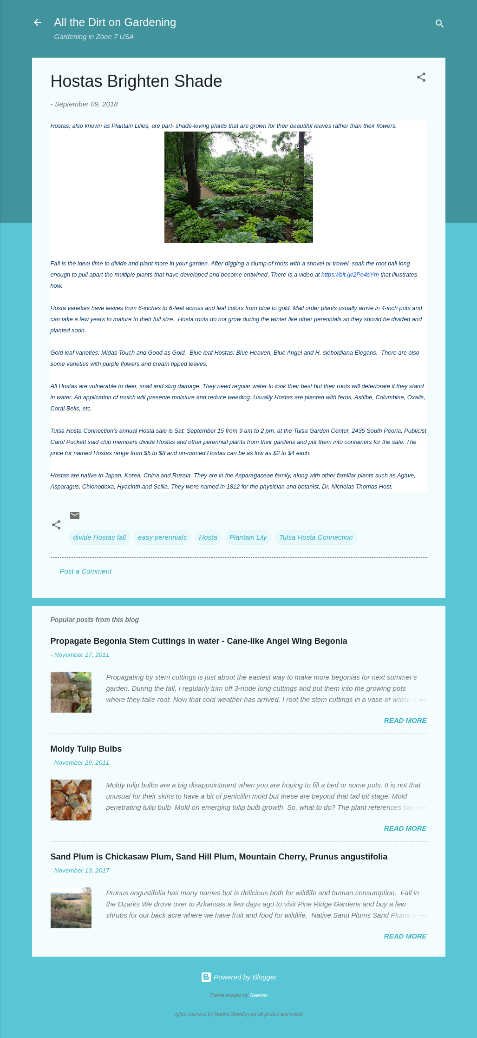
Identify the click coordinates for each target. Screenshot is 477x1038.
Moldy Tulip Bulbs (86, 749)
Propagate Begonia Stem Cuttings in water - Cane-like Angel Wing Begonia (199, 641)
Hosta (208, 537)
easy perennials (162, 537)
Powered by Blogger (238, 977)
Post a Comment (86, 571)
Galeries (258, 995)
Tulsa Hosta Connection (316, 537)
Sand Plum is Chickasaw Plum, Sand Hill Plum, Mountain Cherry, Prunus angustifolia (219, 856)
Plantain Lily (248, 537)
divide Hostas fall (99, 537)
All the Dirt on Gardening (115, 22)
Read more (405, 720)
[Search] (439, 25)
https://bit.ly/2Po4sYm (350, 274)
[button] (421, 79)
